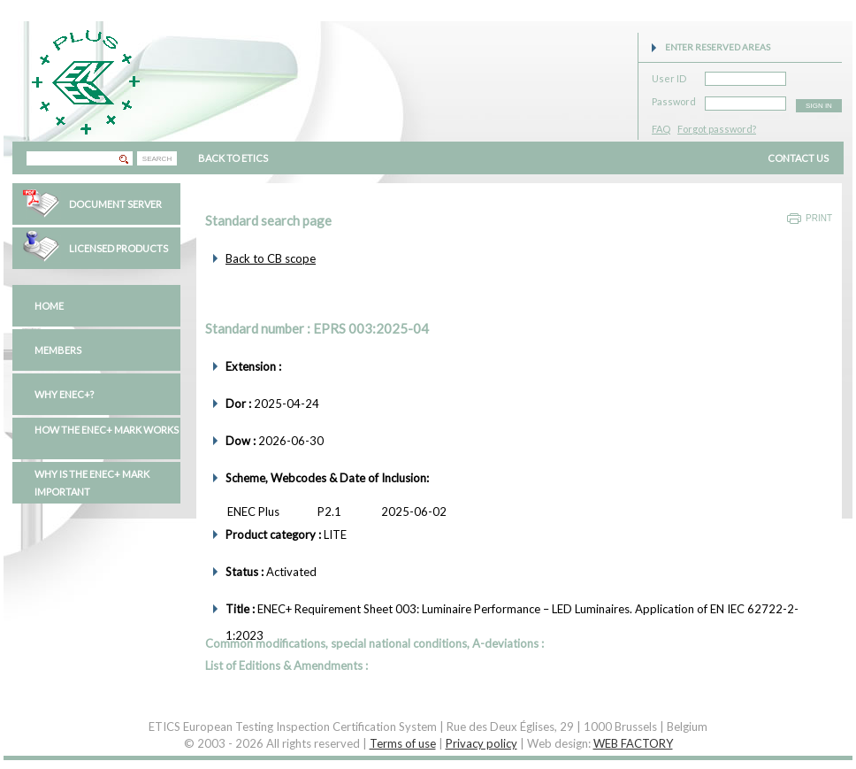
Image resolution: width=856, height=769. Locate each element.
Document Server (115, 204)
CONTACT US (798, 158)
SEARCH (157, 159)
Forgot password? (716, 129)
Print (819, 218)
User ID (669, 76)
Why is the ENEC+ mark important (91, 482)
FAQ (661, 129)
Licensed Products (118, 248)
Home (49, 305)
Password (674, 99)
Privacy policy (481, 743)
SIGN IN (819, 106)
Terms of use (403, 743)
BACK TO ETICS (233, 158)
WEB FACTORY (633, 743)
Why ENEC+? (64, 394)
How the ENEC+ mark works (106, 429)
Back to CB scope (270, 258)
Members (57, 350)
